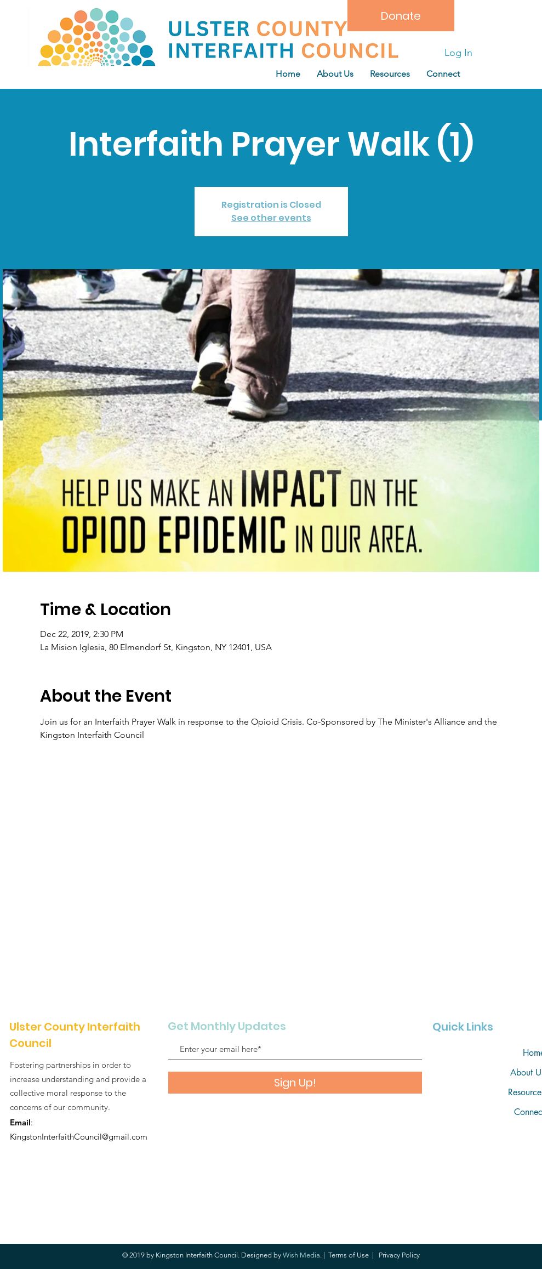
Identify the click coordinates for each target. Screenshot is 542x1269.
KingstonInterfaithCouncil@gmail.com (78, 1136)
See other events (271, 218)
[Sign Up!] (295, 1083)
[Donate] (400, 15)
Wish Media (301, 1255)
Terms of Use (348, 1255)
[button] (390, 73)
